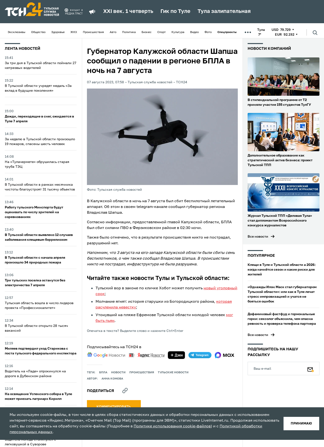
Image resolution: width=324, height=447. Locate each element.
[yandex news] (147, 355)
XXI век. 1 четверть (128, 11)
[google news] (106, 355)
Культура (177, 32)
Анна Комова (112, 378)
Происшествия (93, 32)
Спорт (161, 32)
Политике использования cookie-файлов (172, 426)
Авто (113, 32)
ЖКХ (73, 32)
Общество (38, 32)
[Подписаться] (310, 368)
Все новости (258, 236)
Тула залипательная (224, 11)
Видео (194, 32)
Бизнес (147, 32)
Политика (129, 32)
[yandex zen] (176, 355)
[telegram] (199, 355)
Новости (118, 372)
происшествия (141, 372)
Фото (208, 32)
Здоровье (58, 32)
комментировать (114, 406)
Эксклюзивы (16, 32)
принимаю (301, 423)
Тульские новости (173, 372)
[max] (224, 355)
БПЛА (103, 372)
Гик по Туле (175, 11)
